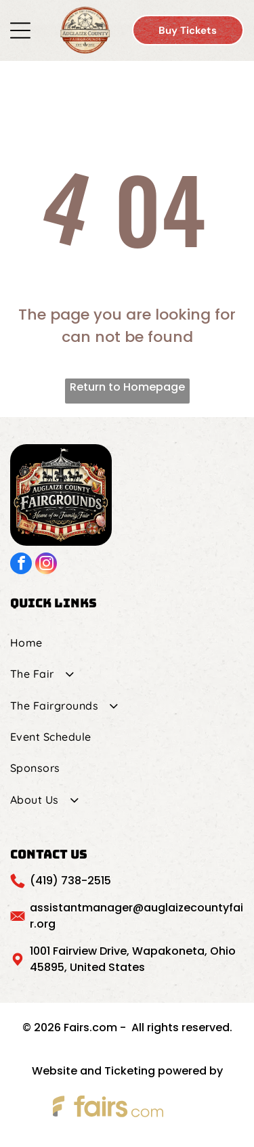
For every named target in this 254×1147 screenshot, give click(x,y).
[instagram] (46, 565)
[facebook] (21, 565)
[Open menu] (20, 30)
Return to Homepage (127, 387)
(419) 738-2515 (70, 880)
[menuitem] (127, 642)
